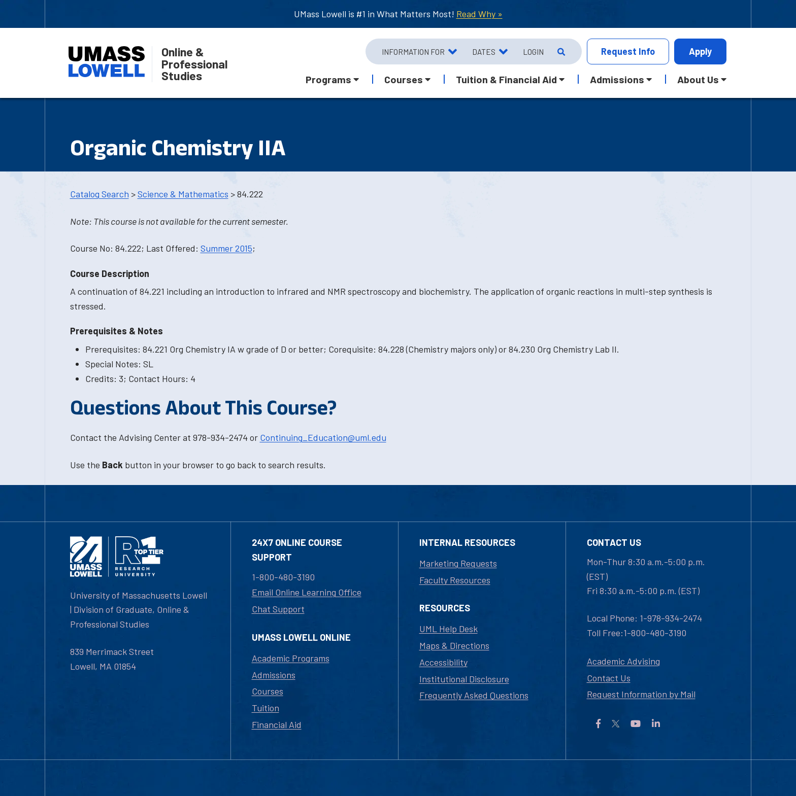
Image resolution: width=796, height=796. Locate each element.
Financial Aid (277, 724)
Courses (267, 691)
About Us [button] (698, 79)
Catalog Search (99, 193)
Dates (483, 51)
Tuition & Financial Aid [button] (506, 79)
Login (533, 51)
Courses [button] (403, 79)
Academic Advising (623, 661)
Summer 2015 (226, 248)
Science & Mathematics (183, 193)
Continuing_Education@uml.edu (323, 437)
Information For (413, 51)
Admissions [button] (617, 79)
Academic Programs (290, 658)
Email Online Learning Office (306, 592)
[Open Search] (560, 51)
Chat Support (278, 608)
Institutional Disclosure (464, 678)
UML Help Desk (448, 628)
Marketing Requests (458, 563)
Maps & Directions (454, 645)
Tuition (265, 707)
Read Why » (479, 13)
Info (628, 51)
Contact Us (609, 677)
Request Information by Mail (641, 694)
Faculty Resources (454, 579)
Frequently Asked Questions (473, 695)
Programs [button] (328, 79)
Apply (700, 51)
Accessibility (443, 662)
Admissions (273, 674)
